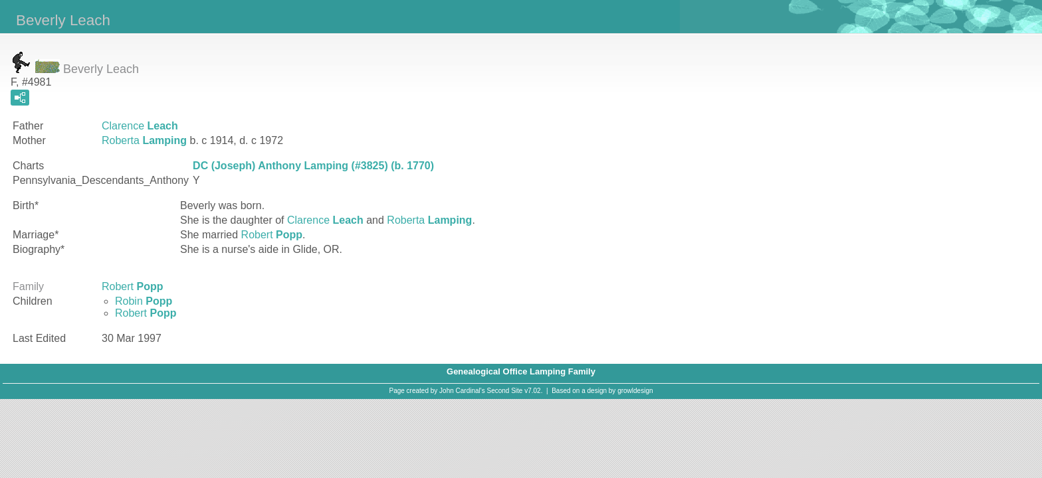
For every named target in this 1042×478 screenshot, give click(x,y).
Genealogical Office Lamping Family (521, 371)
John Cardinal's (462, 390)
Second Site (505, 390)
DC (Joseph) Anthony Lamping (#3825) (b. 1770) (313, 165)
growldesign (635, 390)
